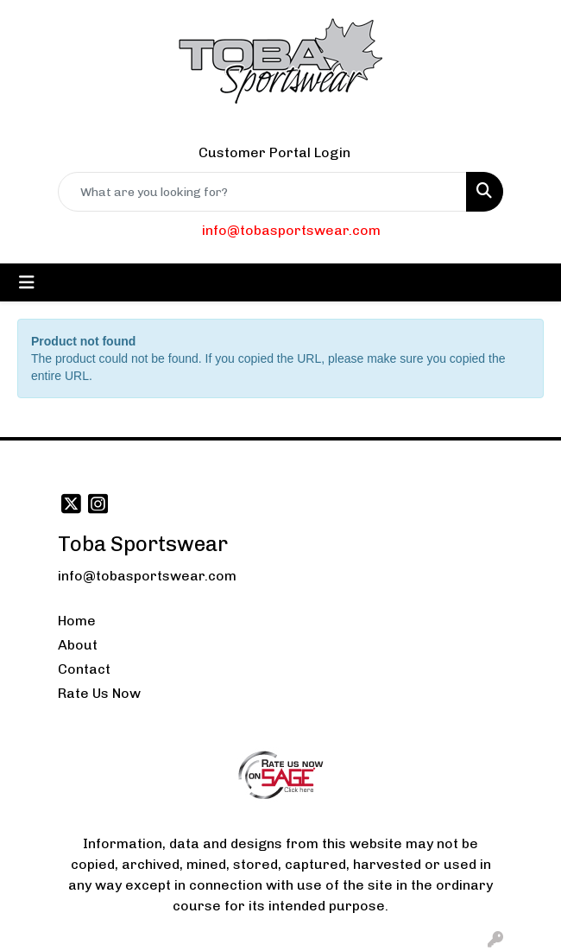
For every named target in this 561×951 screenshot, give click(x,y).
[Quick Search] (262, 192)
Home (77, 620)
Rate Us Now (99, 693)
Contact (84, 669)
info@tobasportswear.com (291, 230)
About (78, 645)
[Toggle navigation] (27, 282)
